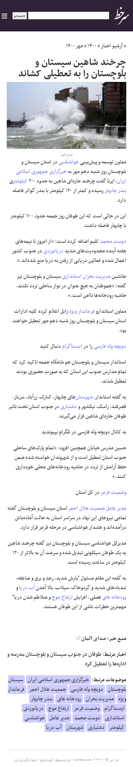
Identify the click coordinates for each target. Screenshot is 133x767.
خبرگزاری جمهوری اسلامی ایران (58, 679)
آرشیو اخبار (112, 45)
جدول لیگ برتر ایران (25, 760)
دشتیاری (68, 406)
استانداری (72, 276)
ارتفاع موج (62, 597)
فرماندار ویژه (82, 311)
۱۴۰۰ (92, 45)
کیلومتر (20, 181)
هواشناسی (69, 162)
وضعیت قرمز (113, 492)
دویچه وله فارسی (110, 346)
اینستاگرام (72, 346)
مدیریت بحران (97, 276)
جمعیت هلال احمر (86, 508)
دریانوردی (53, 251)
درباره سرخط (63, 760)
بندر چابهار (115, 190)
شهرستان (84, 397)
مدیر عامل (116, 508)
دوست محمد (113, 241)
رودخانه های (114, 597)
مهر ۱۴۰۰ (74, 45)
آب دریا (27, 587)
